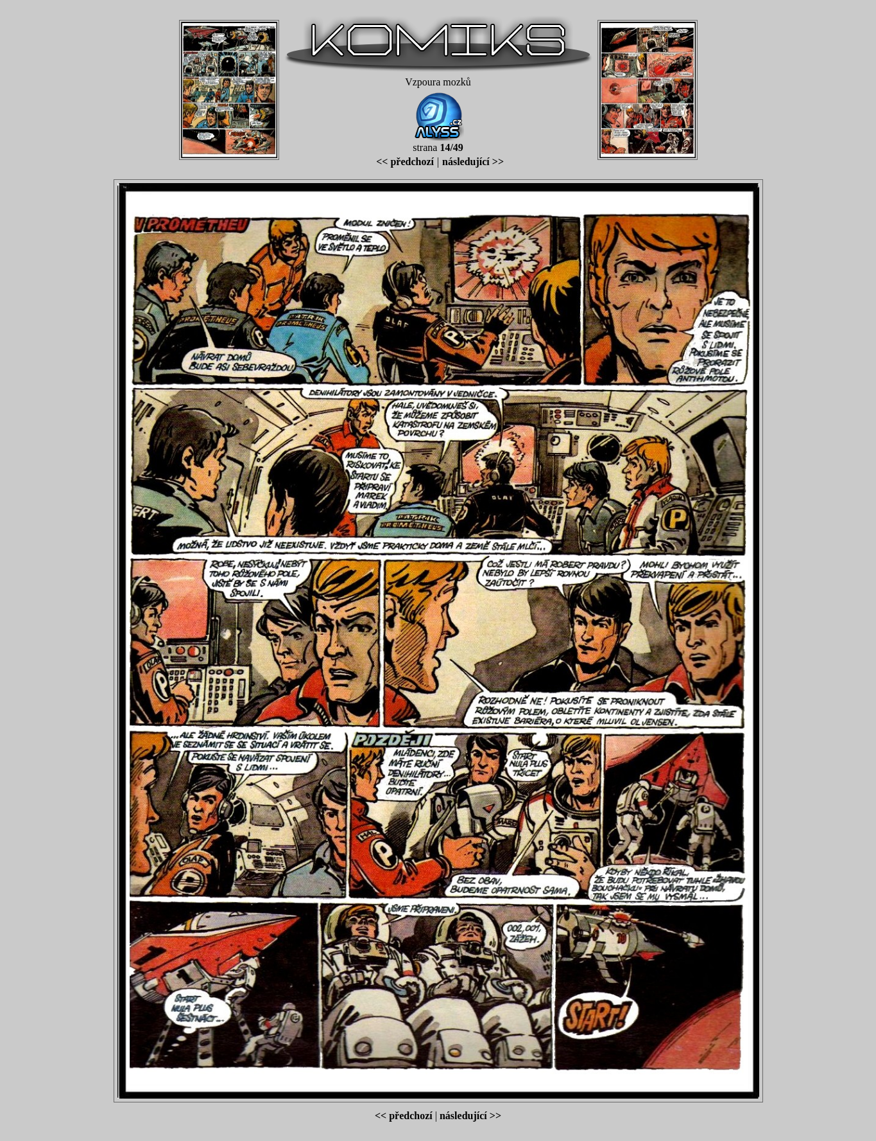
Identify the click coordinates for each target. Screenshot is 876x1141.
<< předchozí (405, 161)
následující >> (473, 161)
